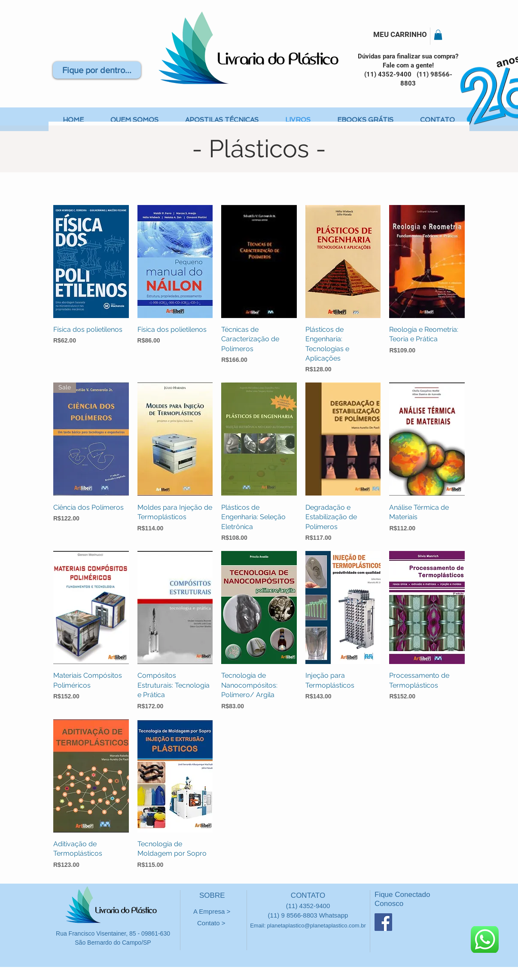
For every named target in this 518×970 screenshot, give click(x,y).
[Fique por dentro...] (97, 70)
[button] (438, 35)
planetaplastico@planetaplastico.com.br (316, 925)
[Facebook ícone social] (383, 922)
